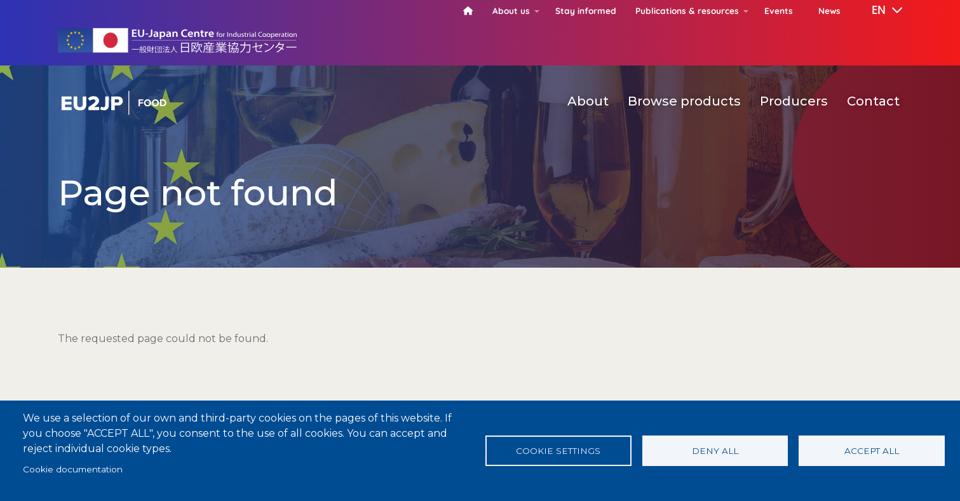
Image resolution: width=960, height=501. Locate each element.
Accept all (871, 451)
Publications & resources (687, 10)
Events (778, 10)
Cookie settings (558, 451)
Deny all (715, 451)
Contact (873, 101)
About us (511, 10)
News (829, 10)
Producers (794, 101)
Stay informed (585, 10)
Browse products (684, 101)
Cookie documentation (73, 469)
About (588, 101)
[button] (878, 11)
